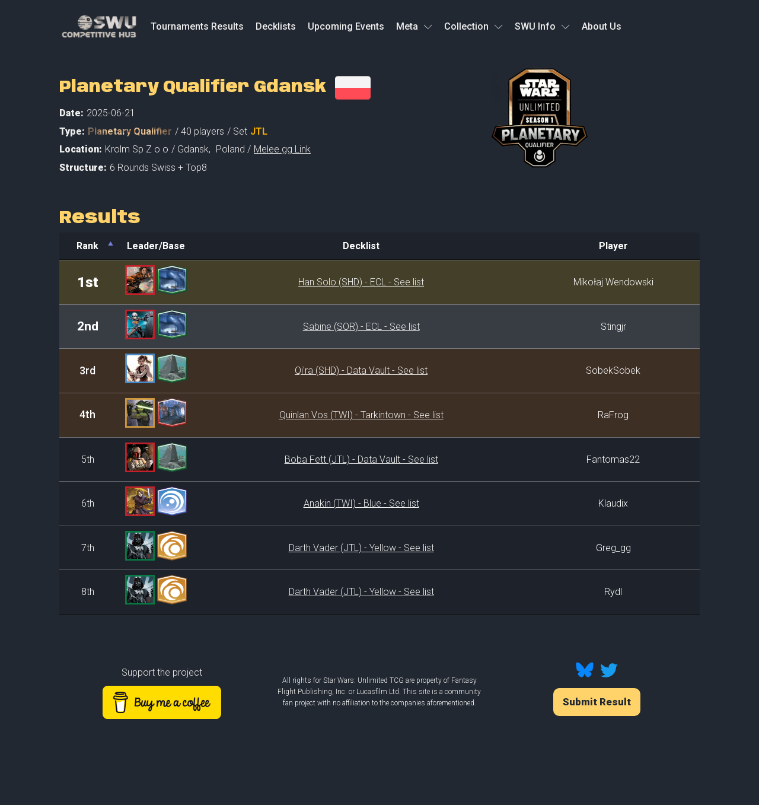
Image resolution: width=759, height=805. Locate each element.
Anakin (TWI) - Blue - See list (361, 503)
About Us (601, 26)
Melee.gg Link (282, 149)
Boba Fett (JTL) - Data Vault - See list (361, 459)
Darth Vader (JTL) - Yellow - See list (361, 547)
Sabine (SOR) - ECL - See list (361, 326)
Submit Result (597, 702)
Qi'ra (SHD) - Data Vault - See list (361, 370)
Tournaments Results (197, 26)
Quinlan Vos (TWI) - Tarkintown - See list (361, 415)
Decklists (276, 26)
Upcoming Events (346, 26)
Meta (414, 26)
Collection (473, 26)
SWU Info (542, 26)
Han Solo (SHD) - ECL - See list (361, 282)
